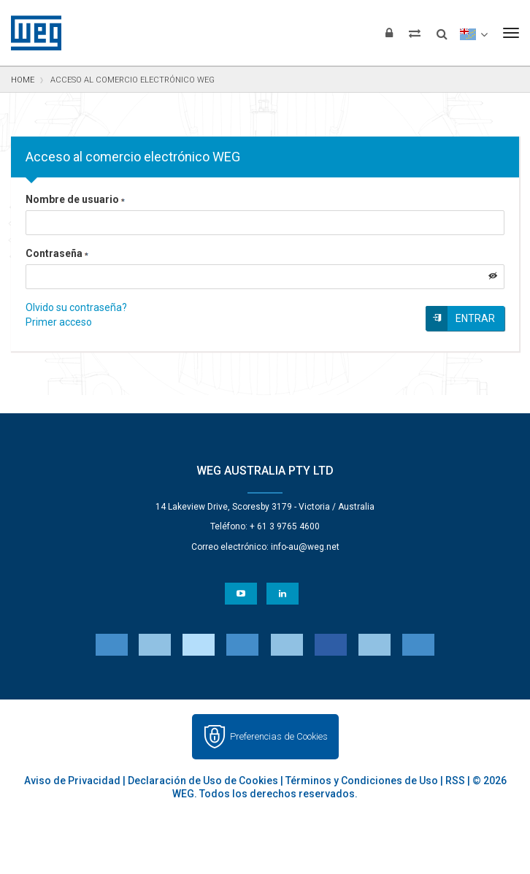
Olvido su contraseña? (76, 307)
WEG (31, 33)
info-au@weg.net (305, 547)
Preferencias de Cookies (279, 736)
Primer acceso (59, 322)
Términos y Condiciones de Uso (361, 780)
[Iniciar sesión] (389, 32)
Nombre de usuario (75, 199)
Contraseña (57, 253)
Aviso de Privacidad (72, 780)
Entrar (475, 318)
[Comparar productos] (415, 32)
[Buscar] (442, 29)
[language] (473, 32)
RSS (455, 780)
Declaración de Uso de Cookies (203, 780)
